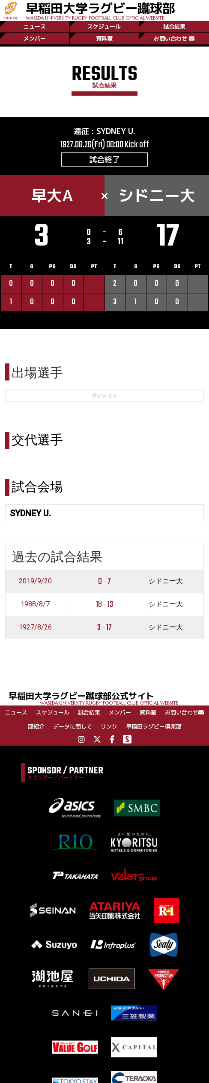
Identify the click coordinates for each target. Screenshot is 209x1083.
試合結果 (174, 26)
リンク (109, 726)
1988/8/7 (35, 604)
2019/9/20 (35, 581)
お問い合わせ (174, 38)
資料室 (104, 38)
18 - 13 (104, 604)
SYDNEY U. (115, 131)
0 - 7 (104, 581)
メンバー (35, 38)
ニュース (35, 26)
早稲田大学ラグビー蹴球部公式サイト (109, 697)
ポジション (104, 395)
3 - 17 (104, 627)
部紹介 (36, 726)
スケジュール (104, 26)
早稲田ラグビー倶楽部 (154, 726)
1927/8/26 (35, 627)
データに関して (72, 726)
